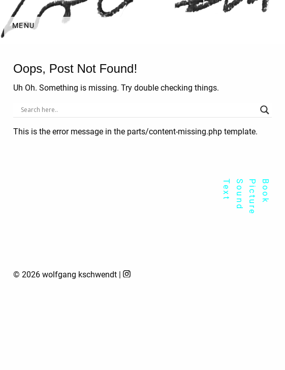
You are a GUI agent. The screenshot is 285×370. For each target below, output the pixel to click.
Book (265, 191)
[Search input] (138, 110)
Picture (252, 197)
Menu (23, 25)
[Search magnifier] (265, 110)
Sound (239, 194)
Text (226, 190)
